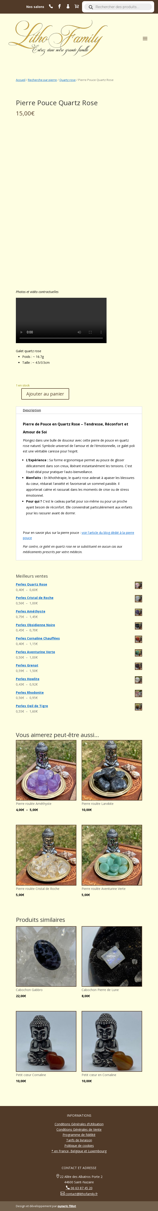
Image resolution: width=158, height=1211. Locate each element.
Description (32, 410)
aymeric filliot (67, 1206)
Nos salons (35, 7)
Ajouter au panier (45, 394)
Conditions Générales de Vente (79, 1129)
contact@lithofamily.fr (81, 1194)
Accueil (20, 80)
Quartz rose (67, 80)
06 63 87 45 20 (81, 1188)
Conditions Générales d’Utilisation (79, 1124)
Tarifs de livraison (79, 1140)
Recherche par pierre (42, 80)
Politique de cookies (79, 1145)
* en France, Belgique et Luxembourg (79, 1151)
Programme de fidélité (79, 1135)
